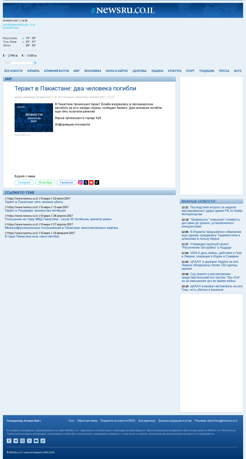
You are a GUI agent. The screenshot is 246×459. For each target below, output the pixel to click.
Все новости (13, 70)
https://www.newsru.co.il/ (22, 198)
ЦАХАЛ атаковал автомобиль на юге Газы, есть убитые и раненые (212, 288)
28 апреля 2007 (63, 215)
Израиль (33, 70)
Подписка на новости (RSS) (118, 420)
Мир (77, 70)
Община (157, 70)
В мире (45, 198)
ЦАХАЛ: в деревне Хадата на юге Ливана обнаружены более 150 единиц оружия (210, 265)
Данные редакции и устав (175, 420)
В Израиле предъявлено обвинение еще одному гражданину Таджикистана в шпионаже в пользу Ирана (211, 235)
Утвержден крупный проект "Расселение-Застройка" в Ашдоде (206, 245)
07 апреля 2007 (63, 224)
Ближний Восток (56, 70)
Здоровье (139, 70)
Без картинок (147, 420)
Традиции (206, 70)
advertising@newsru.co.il (222, 420)
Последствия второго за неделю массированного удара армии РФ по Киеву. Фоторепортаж (212, 211)
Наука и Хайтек (117, 70)
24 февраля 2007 (64, 233)
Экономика (92, 70)
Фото (238, 70)
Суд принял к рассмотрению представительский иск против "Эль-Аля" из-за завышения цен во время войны (211, 277)
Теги (71, 420)
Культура (174, 70)
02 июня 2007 (61, 198)
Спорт (190, 70)
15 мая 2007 (61, 207)
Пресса (224, 70)
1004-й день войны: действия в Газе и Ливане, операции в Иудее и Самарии (212, 254)
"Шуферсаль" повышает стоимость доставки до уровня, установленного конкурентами (211, 223)
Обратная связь (87, 420)
